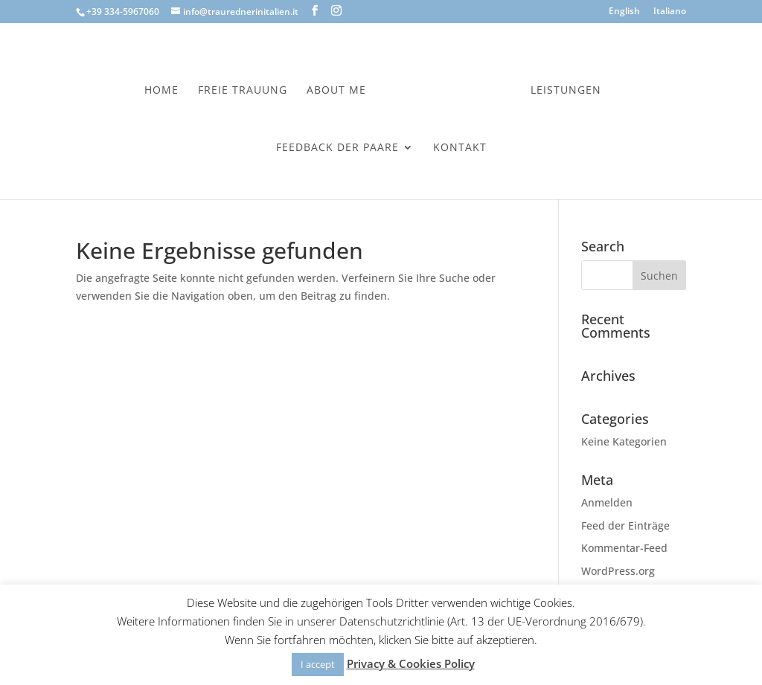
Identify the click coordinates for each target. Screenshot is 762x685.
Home (165, 88)
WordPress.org (618, 571)
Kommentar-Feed (624, 548)
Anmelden (607, 502)
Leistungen (562, 88)
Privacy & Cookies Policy (411, 663)
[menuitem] (624, 14)
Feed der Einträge (625, 525)
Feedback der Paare (337, 145)
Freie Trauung (246, 88)
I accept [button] (318, 664)
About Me (340, 88)
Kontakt (460, 145)
